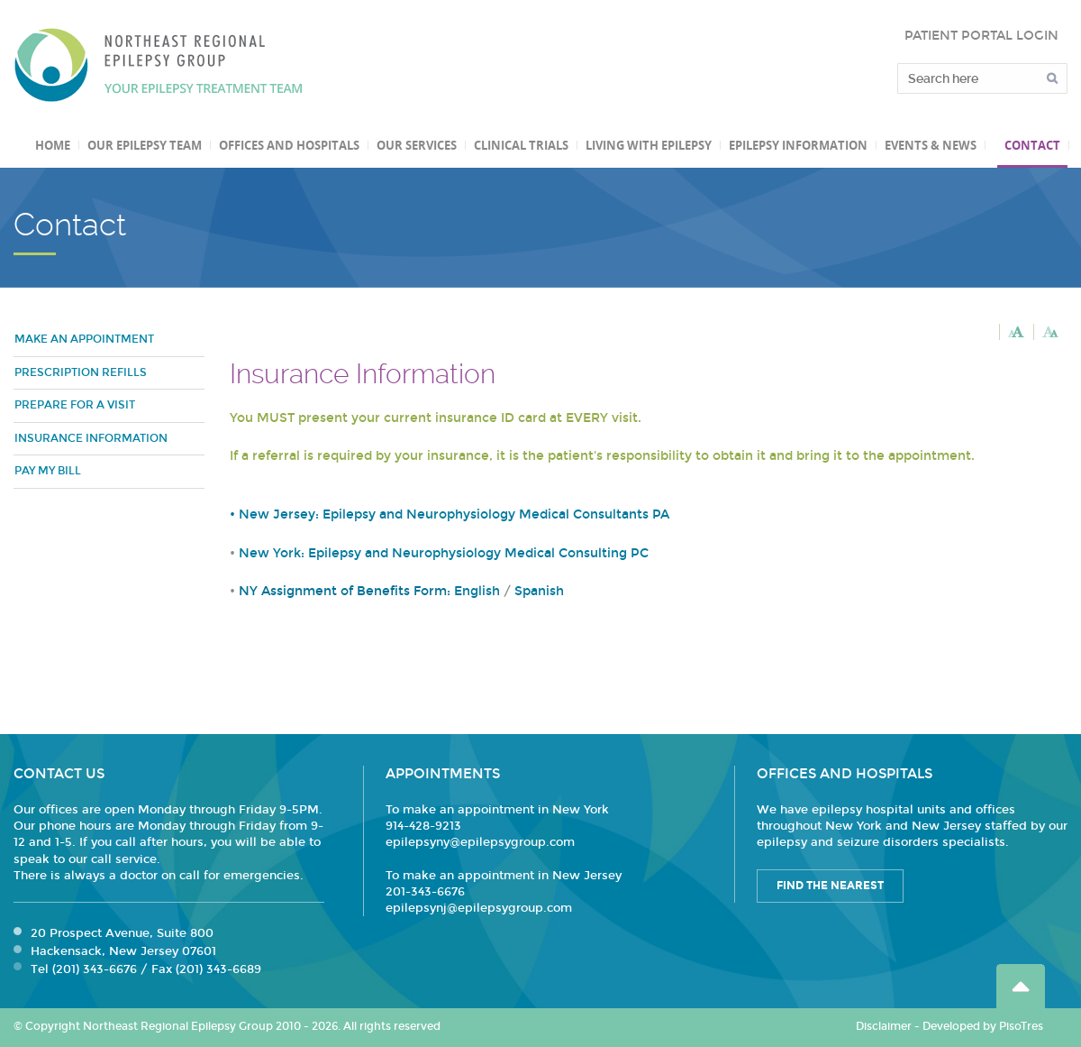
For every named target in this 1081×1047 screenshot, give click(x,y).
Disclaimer (884, 1026)
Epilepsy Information (798, 145)
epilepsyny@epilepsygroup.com (480, 842)
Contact (1032, 145)
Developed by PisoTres (982, 1026)
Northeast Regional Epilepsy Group (159, 65)
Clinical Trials (521, 145)
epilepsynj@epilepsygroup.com (479, 908)
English (477, 591)
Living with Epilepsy (649, 145)
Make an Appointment (84, 339)
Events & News (931, 145)
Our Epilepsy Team (144, 145)
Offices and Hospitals (289, 145)
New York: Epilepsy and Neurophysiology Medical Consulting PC (444, 553)
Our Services (417, 145)
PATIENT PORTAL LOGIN (981, 35)
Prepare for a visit (74, 405)
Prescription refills (80, 372)
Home (52, 145)
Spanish (539, 591)
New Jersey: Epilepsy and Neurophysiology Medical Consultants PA (454, 514)
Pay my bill (47, 470)
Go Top (1020, 986)
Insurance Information (91, 438)
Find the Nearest (830, 885)
